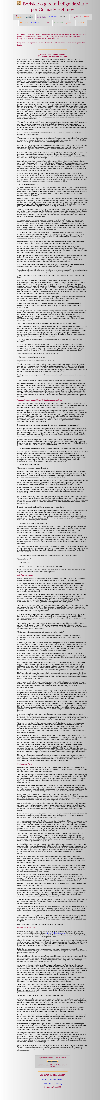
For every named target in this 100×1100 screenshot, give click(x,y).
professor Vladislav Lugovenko (55, 933)
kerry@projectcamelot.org (52, 1079)
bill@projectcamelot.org (52, 1084)
